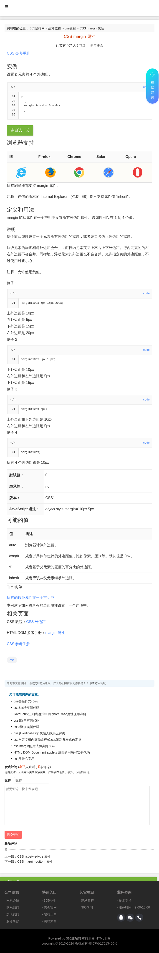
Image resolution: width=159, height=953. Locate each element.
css (12, 660)
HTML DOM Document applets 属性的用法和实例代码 (52, 752)
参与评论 (96, 45)
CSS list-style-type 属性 (33, 857)
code (146, 294)
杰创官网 (50, 907)
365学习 (87, 907)
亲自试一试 (20, 130)
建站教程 (54, 28)
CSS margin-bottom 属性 (35, 862)
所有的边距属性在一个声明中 (30, 598)
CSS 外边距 (35, 622)
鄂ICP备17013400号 (103, 943)
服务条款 (12, 921)
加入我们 (12, 914)
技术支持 (125, 901)
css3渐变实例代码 (26, 727)
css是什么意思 (24, 759)
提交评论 (13, 835)
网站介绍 (12, 901)
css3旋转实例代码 (26, 708)
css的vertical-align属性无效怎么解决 (39, 733)
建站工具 (50, 914)
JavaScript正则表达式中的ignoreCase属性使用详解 (50, 714)
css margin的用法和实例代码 (34, 746)
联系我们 (12, 907)
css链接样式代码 (26, 701)
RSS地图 (88, 938)
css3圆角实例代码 (26, 721)
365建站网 (37, 28)
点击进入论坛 (97, 683)
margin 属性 (55, 633)
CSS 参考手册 (18, 53)
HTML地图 (103, 938)
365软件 (50, 901)
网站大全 (50, 921)
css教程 (70, 28)
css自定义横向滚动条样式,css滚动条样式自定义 (47, 740)
